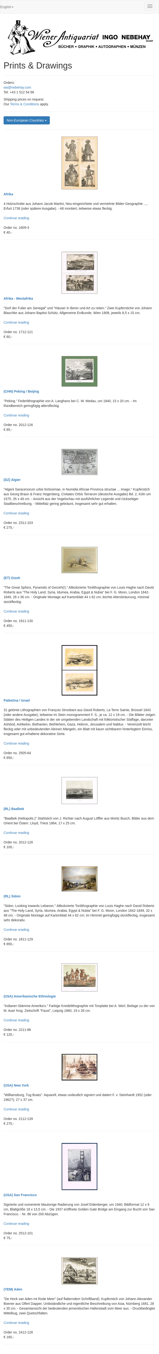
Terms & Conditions (24, 104)
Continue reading (16, 218)
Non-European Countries (27, 120)
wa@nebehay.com (17, 87)
